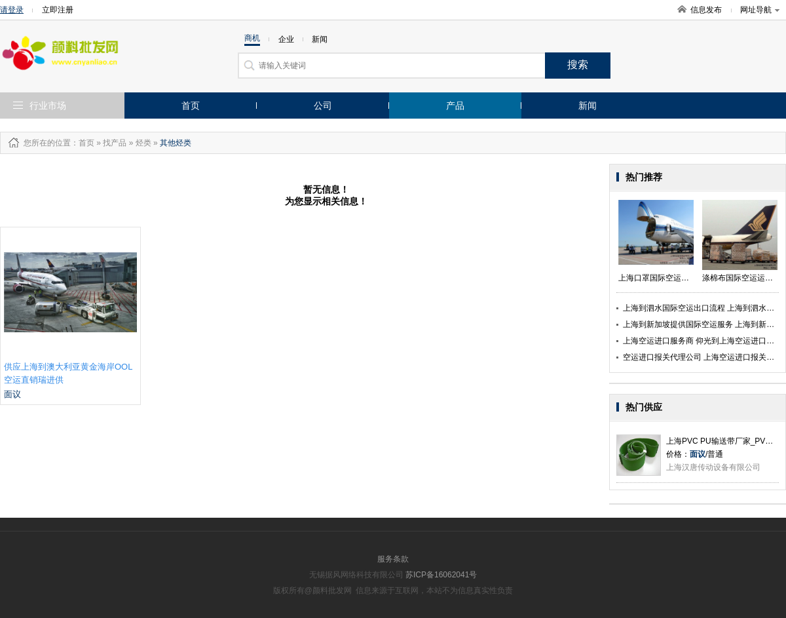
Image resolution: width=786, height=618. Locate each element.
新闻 (587, 105)
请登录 (12, 9)
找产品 (114, 142)
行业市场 (47, 105)
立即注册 (57, 9)
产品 (455, 105)
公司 (323, 105)
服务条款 (393, 559)
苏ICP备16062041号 (441, 574)
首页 (190, 105)
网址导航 (759, 9)
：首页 (82, 142)
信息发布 (706, 9)
